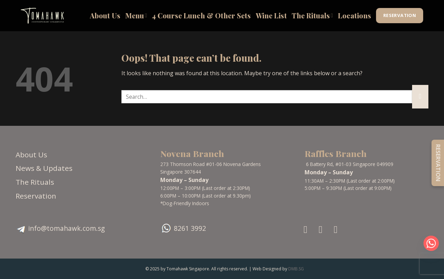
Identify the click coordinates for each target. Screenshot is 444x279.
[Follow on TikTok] (339, 229)
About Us (105, 15)
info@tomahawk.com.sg (66, 228)
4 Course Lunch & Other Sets (201, 15)
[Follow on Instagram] (324, 229)
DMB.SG (296, 269)
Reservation (36, 196)
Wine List (271, 15)
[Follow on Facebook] (309, 229)
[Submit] (420, 96)
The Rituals (312, 15)
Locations (354, 15)
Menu (136, 15)
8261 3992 (190, 228)
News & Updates (44, 168)
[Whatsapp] (431, 243)
